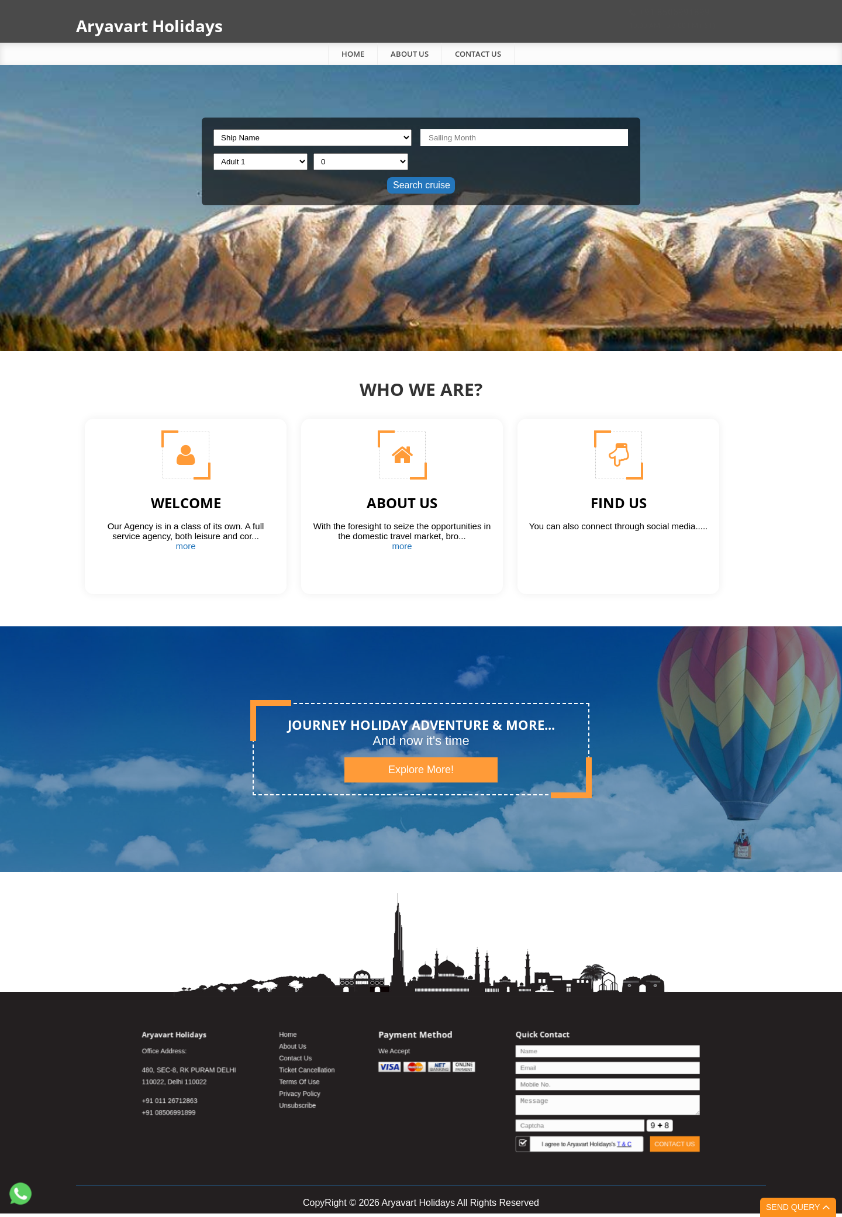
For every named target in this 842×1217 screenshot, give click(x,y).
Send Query (798, 1207)
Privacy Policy (340, 1096)
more (185, 546)
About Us (410, 54)
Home (352, 54)
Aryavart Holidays (149, 26)
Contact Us (478, 54)
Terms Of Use (340, 1088)
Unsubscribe (339, 1103)
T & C (555, 1131)
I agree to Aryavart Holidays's (530, 1131)
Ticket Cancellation (345, 1080)
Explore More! (421, 769)
